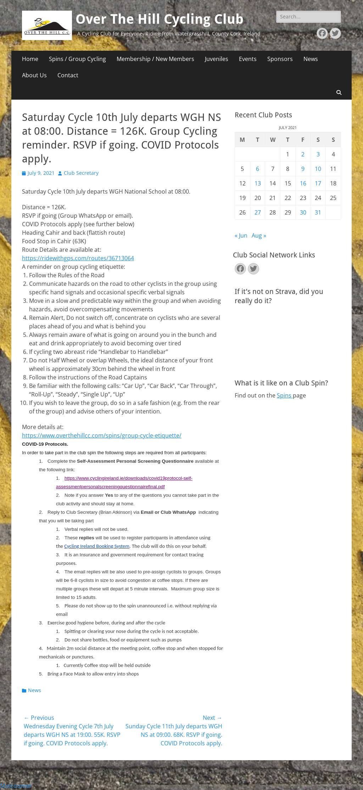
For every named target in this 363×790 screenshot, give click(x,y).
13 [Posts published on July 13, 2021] (258, 183)
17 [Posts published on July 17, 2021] (318, 183)
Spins (285, 395)
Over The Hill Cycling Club (160, 19)
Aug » (259, 235)
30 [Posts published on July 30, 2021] (303, 212)
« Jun (241, 235)
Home (30, 59)
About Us (34, 75)
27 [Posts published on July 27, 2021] (258, 212)
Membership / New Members (155, 59)
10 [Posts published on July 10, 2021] (318, 169)
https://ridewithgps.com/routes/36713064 (78, 258)
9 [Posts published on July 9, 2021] (303, 169)
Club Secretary (81, 172)
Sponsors (280, 59)
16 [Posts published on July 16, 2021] (303, 183)
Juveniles (216, 59)
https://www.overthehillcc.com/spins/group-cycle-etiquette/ (102, 435)
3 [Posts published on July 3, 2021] (318, 154)
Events (248, 59)
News (310, 59)
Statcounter (16, 786)
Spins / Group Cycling (77, 59)
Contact (67, 75)
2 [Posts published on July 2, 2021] (303, 154)
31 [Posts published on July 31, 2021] (318, 212)
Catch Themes (275, 770)
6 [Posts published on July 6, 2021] (257, 169)
